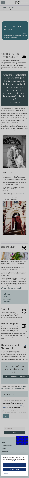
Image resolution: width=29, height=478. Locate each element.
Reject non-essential (14, 469)
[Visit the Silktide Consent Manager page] (25, 473)
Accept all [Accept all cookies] (14, 465)
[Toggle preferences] (6, 473)
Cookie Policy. (17, 460)
